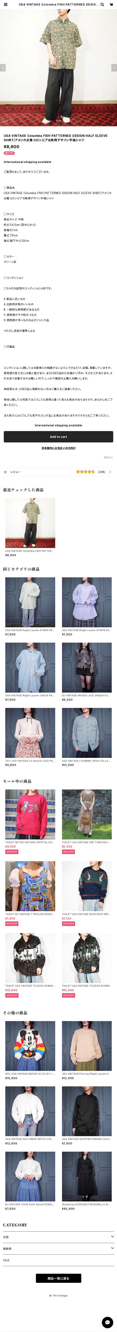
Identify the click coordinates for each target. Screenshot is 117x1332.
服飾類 (7, 1248)
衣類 (6, 1237)
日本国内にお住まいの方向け (59, 448)
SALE (6, 1260)
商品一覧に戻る (59, 1278)
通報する (108, 457)
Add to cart (58, 437)
